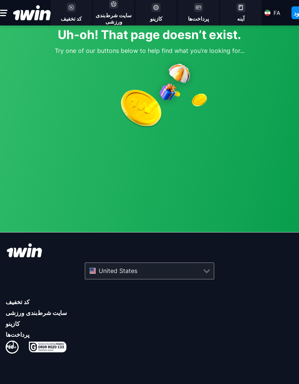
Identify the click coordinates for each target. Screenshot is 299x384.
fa (276, 12)
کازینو (13, 323)
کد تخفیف (18, 302)
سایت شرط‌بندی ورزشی (36, 312)
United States (118, 270)
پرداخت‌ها (17, 334)
